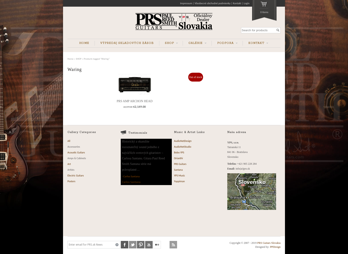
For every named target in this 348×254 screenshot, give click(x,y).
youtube (149, 244)
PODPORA (225, 43)
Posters (71, 181)
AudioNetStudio (182, 146)
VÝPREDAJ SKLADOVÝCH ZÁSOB (127, 43)
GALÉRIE (195, 43)
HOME (84, 43)
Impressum (186, 3)
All (68, 141)
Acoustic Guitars (76, 152)
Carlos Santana (131, 176)
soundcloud (165, 244)
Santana (178, 169)
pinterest (140, 244)
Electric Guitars (75, 175)
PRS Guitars (180, 164)
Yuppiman (179, 181)
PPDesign (275, 246)
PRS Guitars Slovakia (269, 242)
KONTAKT (255, 43)
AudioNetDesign (183, 141)
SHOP (168, 43)
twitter (132, 244)
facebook (124, 244)
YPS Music (179, 175)
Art (69, 164)
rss (173, 244)
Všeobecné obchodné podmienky (213, 3)
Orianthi (178, 158)
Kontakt (237, 3)
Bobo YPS (179, 152)
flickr (157, 244)
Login (246, 3)
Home (70, 58)
